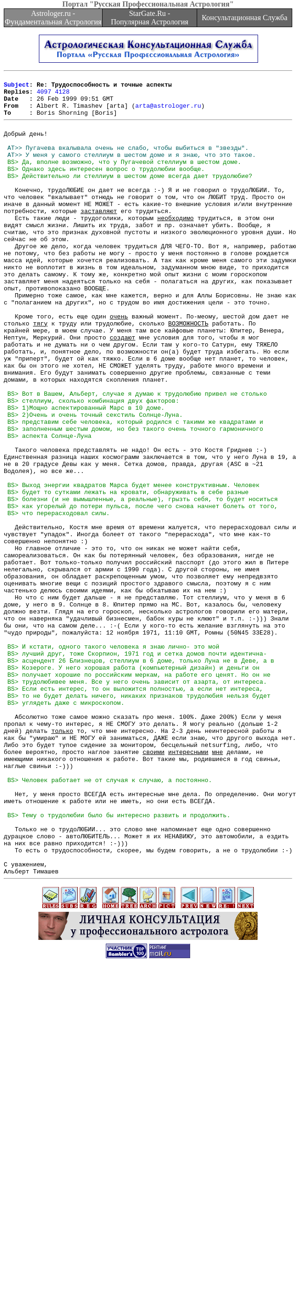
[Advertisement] (88, 1211)
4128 (62, 95)
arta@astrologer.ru (168, 112)
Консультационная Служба (245, 18)
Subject (17, 87)
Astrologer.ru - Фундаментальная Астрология (53, 17)
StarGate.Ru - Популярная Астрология (149, 17)
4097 (44, 95)
